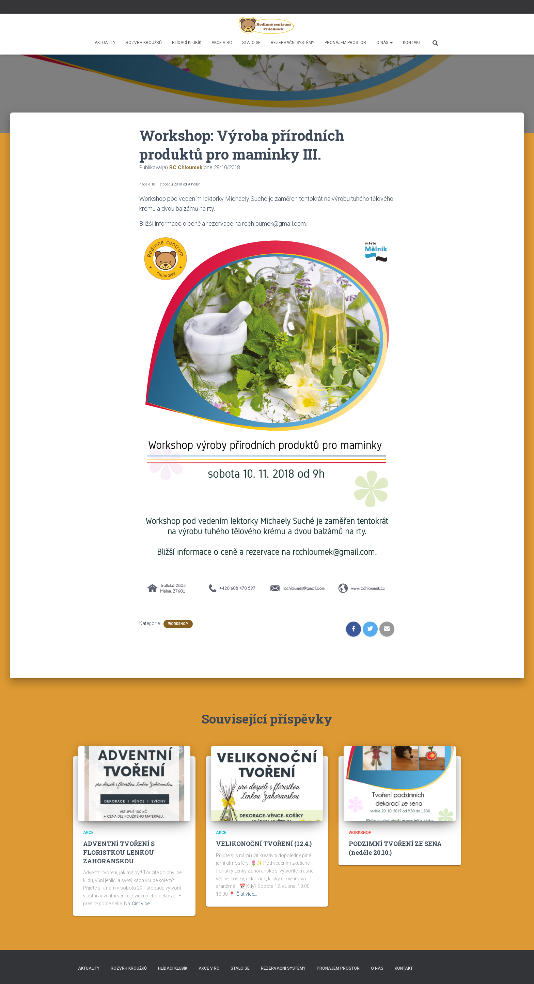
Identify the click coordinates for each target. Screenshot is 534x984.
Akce (88, 832)
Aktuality (105, 42)
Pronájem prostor (345, 42)
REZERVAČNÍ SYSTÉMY (292, 42)
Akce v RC (221, 42)
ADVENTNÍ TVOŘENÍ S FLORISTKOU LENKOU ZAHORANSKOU (119, 852)
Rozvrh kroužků (144, 42)
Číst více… (142, 903)
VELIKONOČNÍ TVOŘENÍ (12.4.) (264, 843)
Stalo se (251, 42)
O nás (384, 42)
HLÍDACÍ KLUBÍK (186, 42)
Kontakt (412, 42)
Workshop (178, 624)
